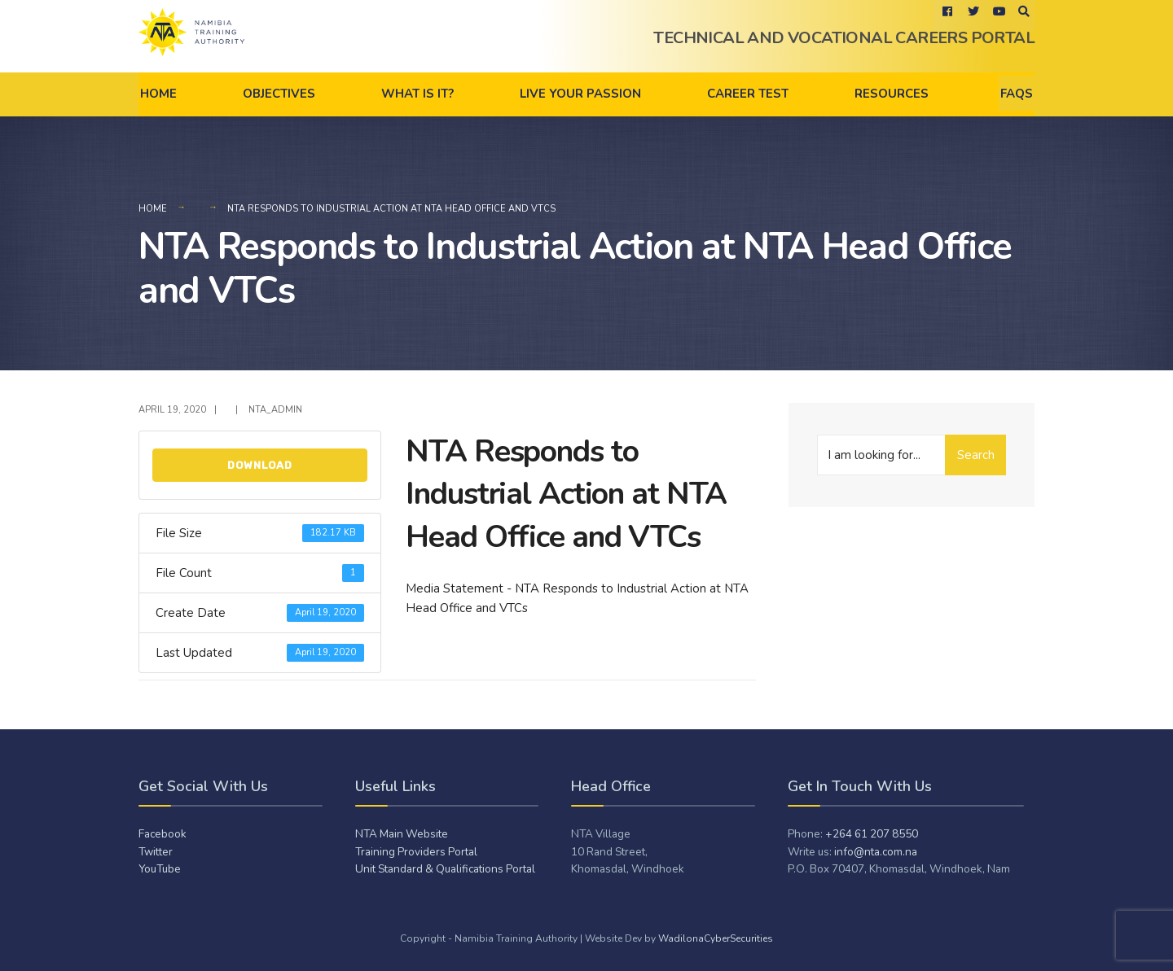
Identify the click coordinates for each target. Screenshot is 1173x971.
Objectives (279, 93)
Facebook (162, 834)
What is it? (417, 93)
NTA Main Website (401, 834)
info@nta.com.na (875, 851)
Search (976, 455)
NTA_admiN (275, 410)
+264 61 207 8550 (871, 834)
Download (259, 465)
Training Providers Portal (416, 851)
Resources (891, 93)
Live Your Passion (580, 93)
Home (158, 93)
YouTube (159, 869)
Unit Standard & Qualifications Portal (445, 869)
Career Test (748, 93)
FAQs (1016, 93)
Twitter (155, 851)
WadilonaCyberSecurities (715, 938)
